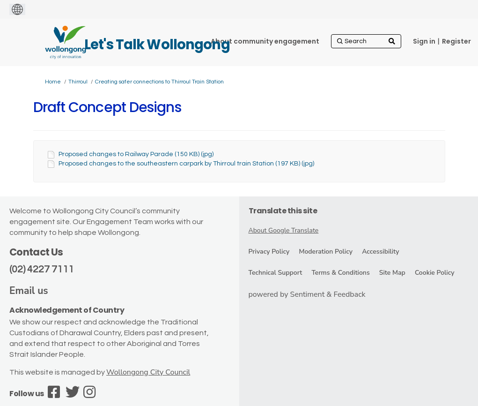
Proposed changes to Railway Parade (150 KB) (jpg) (136, 154)
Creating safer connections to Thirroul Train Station (159, 82)
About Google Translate (284, 230)
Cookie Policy (435, 272)
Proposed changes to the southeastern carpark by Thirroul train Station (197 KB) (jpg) (186, 163)
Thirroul (78, 82)
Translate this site (283, 210)
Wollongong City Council (148, 372)
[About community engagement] (265, 41)
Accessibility (380, 251)
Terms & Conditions (340, 272)
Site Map (392, 272)
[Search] (366, 41)
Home (53, 82)
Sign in (424, 41)
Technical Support (275, 272)
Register (456, 41)
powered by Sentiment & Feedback (307, 294)
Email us (28, 290)
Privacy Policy (269, 251)
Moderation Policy (326, 251)
